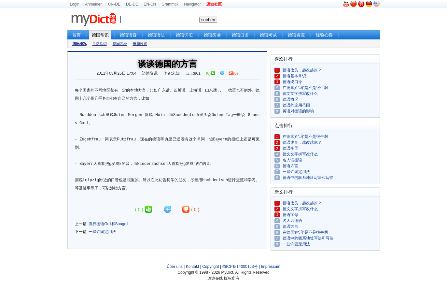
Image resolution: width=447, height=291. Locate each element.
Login (74, 4)
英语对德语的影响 (298, 111)
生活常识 (99, 44)
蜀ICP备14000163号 (240, 266)
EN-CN (150, 4)
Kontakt (192, 266)
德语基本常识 (294, 76)
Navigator (192, 4)
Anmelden (94, 4)
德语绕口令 (292, 82)
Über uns (175, 266)
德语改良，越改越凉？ (302, 70)
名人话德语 (292, 160)
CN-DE (114, 4)
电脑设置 (140, 44)
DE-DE (132, 4)
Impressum (270, 266)
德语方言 (290, 166)
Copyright (210, 266)
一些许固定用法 (102, 231)
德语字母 (290, 148)
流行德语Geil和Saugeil (108, 224)
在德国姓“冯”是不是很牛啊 (305, 87)
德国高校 (120, 44)
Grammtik (169, 4)
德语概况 (290, 99)
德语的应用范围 (296, 105)
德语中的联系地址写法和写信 (308, 177)
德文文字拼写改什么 (300, 93)
